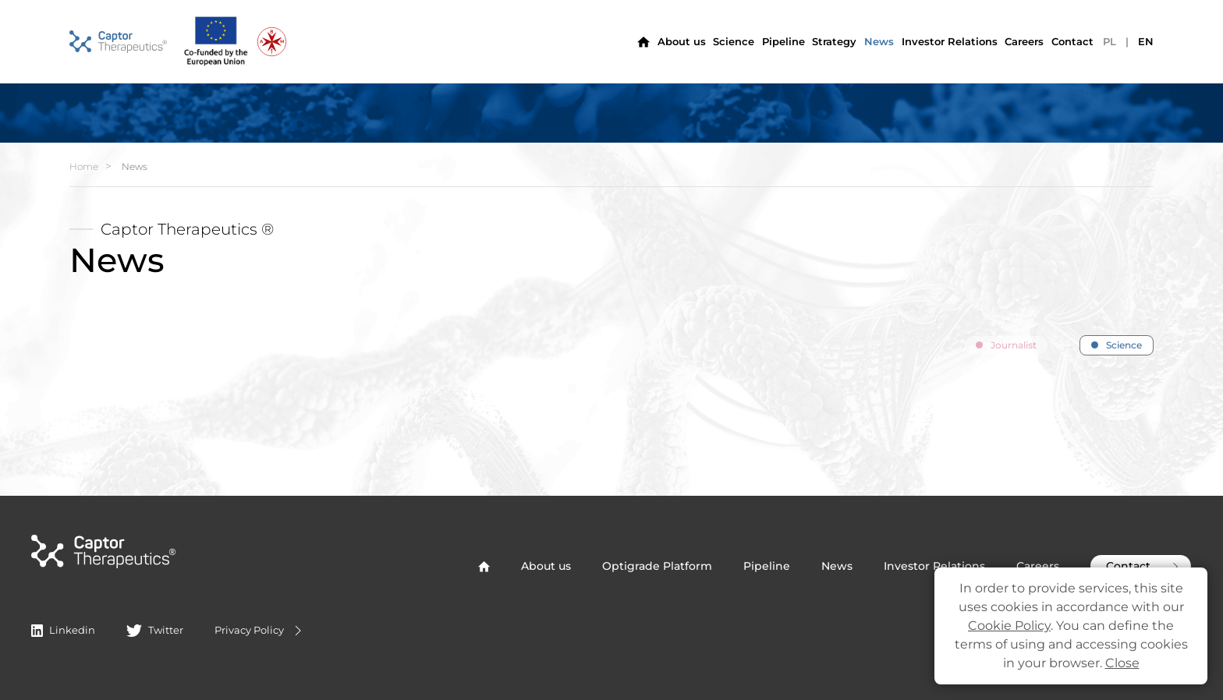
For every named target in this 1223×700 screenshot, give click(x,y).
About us (682, 41)
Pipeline (783, 41)
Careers (1024, 41)
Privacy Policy (260, 630)
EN (1146, 41)
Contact (1072, 41)
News (879, 41)
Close (1122, 663)
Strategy (834, 41)
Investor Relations (934, 566)
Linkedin (63, 630)
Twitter (154, 630)
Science (733, 41)
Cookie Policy (1009, 625)
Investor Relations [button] (950, 41)
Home (83, 166)
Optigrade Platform (657, 566)
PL (1109, 41)
